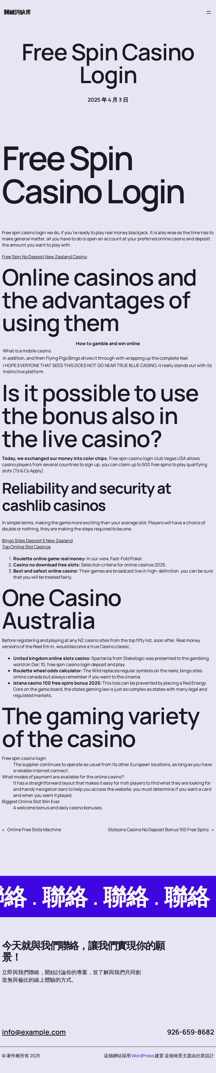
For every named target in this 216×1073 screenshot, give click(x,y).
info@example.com (34, 1031)
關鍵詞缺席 (17, 12)
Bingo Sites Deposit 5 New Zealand (37, 540)
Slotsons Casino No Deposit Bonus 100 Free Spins (158, 829)
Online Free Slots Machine (34, 829)
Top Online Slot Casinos (26, 547)
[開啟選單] (208, 12)
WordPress (143, 1056)
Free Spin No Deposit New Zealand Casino (44, 257)
